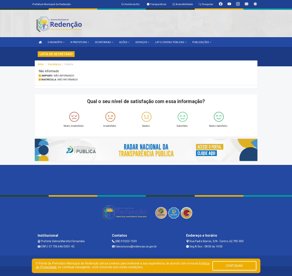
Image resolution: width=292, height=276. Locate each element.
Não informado (64, 75)
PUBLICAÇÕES (201, 42)
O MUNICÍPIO (56, 42)
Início (41, 64)
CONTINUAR (234, 266)
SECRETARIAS (104, 42)
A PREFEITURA (79, 42)
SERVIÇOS (142, 42)
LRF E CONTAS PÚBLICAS (170, 42)
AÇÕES (124, 42)
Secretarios (54, 64)
